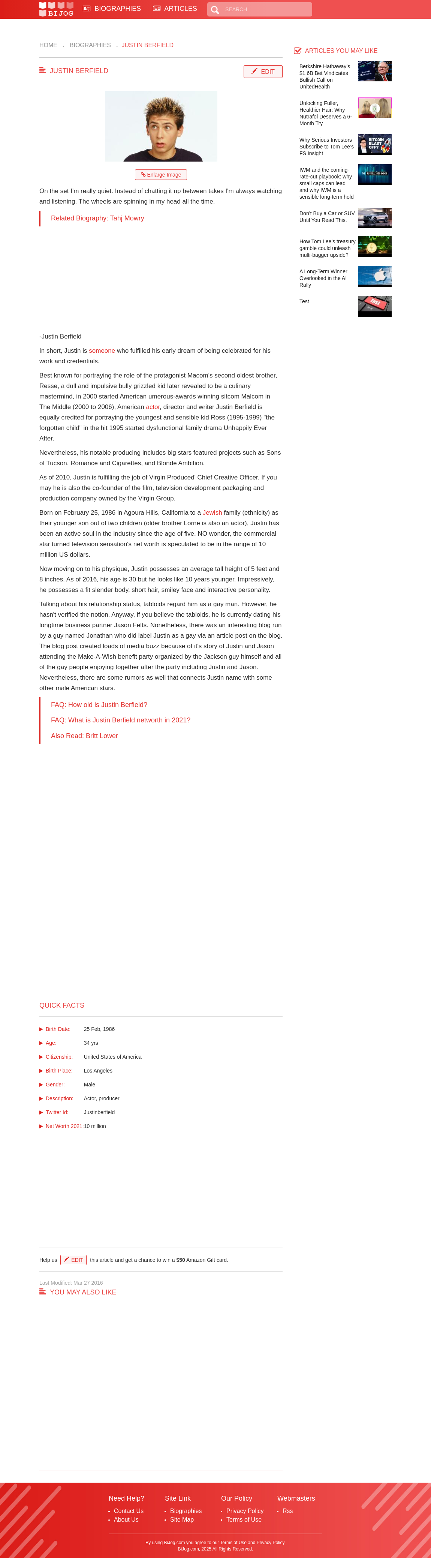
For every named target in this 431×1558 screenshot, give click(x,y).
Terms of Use (244, 1519)
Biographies (89, 45)
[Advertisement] (161, 278)
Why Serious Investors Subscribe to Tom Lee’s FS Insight (326, 146)
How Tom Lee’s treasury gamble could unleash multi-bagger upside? (327, 248)
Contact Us (129, 1511)
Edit (268, 72)
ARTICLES (175, 8)
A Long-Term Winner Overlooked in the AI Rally (323, 278)
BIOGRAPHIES (112, 8)
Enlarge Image (161, 175)
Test (304, 301)
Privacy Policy (245, 1511)
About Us (126, 1519)
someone (102, 350)
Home (48, 45)
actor (153, 406)
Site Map (182, 1519)
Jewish (212, 512)
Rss (288, 1511)
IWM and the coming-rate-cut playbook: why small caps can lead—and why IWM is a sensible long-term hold (326, 183)
